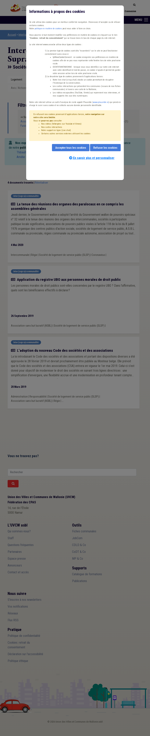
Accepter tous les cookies (70, 147)
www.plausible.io (100, 102)
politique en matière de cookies (48, 28)
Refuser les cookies (105, 147)
